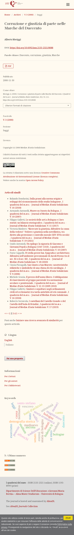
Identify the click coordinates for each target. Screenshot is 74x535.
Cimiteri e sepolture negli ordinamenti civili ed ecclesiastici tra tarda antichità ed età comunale (38, 290)
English (8, 340)
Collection (24, 506)
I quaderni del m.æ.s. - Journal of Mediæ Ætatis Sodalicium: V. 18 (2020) (36, 260)
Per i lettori (9, 376)
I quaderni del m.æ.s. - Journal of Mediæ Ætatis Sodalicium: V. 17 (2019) (36, 306)
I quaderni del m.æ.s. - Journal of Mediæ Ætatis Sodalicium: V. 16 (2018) (39, 204)
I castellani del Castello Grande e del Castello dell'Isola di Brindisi (38, 303)
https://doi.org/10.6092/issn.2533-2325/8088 (31, 47)
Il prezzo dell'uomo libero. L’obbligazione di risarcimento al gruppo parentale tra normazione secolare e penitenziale (39, 280)
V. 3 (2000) (28, 14)
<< (5, 313)
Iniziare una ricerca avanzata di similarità (37, 320)
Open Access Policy (34, 180)
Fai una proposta (15, 358)
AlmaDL (51, 501)
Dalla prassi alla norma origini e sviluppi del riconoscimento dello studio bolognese (36, 200)
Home (7, 14)
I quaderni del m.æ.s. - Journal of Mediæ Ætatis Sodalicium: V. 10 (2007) (39, 213)
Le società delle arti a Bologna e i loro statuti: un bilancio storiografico (37, 221)
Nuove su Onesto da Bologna (44, 210)
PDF (9, 66)
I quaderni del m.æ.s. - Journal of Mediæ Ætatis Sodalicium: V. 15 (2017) (38, 224)
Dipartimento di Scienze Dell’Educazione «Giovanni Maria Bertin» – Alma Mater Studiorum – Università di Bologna (35, 492)
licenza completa (49, 176)
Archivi (17, 14)
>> (20, 313)
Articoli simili (12, 192)
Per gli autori (10, 381)
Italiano (9, 344)
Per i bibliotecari (12, 385)
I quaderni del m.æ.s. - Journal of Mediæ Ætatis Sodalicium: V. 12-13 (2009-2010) (39, 285)
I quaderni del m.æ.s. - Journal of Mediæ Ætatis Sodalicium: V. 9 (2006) (39, 270)
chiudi (68, 518)
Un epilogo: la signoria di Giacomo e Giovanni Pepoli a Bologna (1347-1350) (36, 245)
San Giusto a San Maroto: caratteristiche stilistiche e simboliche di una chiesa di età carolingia (39, 266)
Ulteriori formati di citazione (18, 105)
